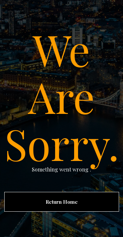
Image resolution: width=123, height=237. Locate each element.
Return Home (62, 201)
